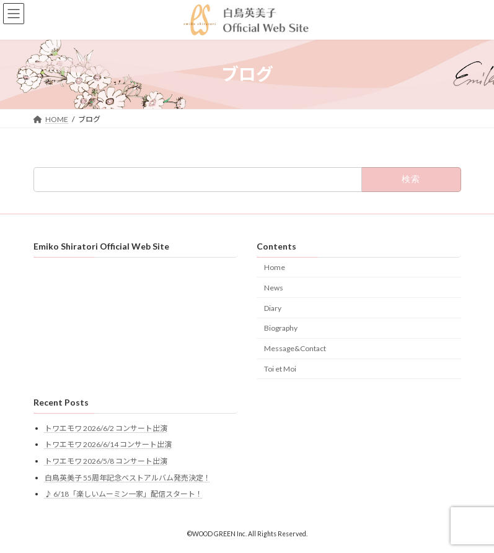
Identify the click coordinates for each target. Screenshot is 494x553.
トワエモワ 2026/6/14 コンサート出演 (108, 445)
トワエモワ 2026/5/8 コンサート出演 (106, 461)
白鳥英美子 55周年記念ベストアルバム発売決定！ (128, 477)
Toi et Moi (280, 368)
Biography (281, 328)
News (273, 287)
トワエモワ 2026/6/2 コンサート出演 (106, 428)
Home (274, 267)
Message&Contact (295, 348)
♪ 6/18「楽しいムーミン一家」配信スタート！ (124, 494)
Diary (272, 308)
